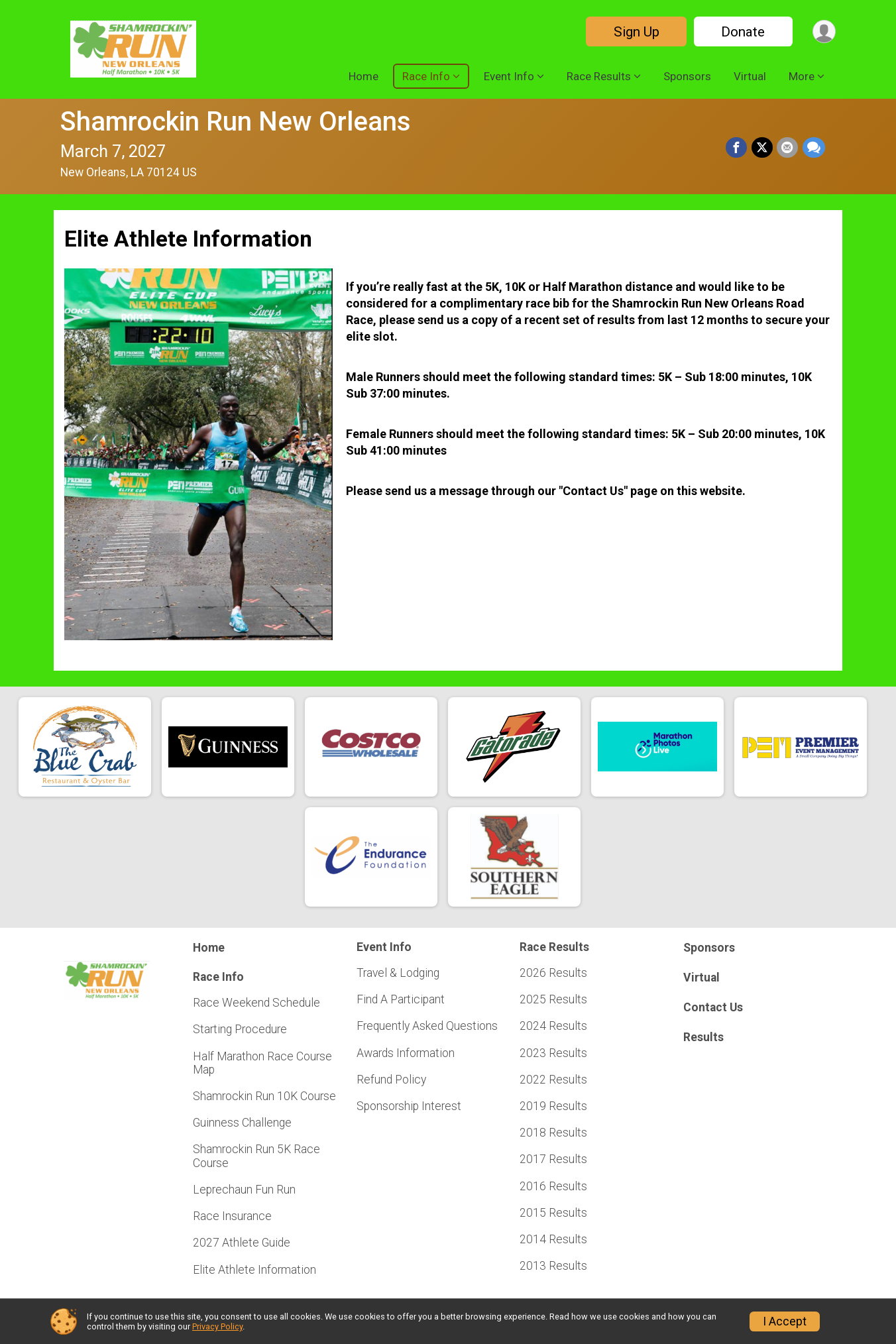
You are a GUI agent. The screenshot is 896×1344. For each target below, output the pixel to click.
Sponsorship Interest (409, 1106)
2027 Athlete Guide (241, 1242)
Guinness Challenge (242, 1122)
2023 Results (553, 1053)
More (801, 76)
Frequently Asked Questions (427, 1026)
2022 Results (553, 1079)
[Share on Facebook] (737, 147)
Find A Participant (401, 999)
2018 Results (553, 1132)
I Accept (785, 1321)
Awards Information (406, 1053)
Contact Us (713, 1007)
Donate (741, 32)
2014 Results (553, 1239)
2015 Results (553, 1212)
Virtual (750, 76)
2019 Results (553, 1106)
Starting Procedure (240, 1029)
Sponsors (687, 76)
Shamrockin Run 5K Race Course (256, 1156)
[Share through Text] (814, 147)
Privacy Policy (217, 1326)
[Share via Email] (788, 147)
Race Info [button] (426, 76)
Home (363, 76)
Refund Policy (391, 1079)
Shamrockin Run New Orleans (235, 121)
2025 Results (553, 999)
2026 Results (553, 973)
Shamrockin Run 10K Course (264, 1096)
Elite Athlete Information (254, 1269)
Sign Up (634, 32)
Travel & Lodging (398, 973)
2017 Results (553, 1159)
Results (703, 1037)
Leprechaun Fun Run (244, 1189)
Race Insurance (232, 1216)
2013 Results (553, 1265)
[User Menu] (823, 31)
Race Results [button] (599, 76)
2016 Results (553, 1186)
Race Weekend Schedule (256, 1002)
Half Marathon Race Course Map (262, 1063)
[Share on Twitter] (762, 147)
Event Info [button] (509, 76)
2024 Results (553, 1026)
